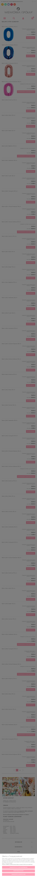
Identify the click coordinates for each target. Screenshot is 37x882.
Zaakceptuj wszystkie (18, 874)
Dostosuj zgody (18, 870)
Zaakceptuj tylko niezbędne (18, 867)
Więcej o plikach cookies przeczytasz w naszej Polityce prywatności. (17, 864)
